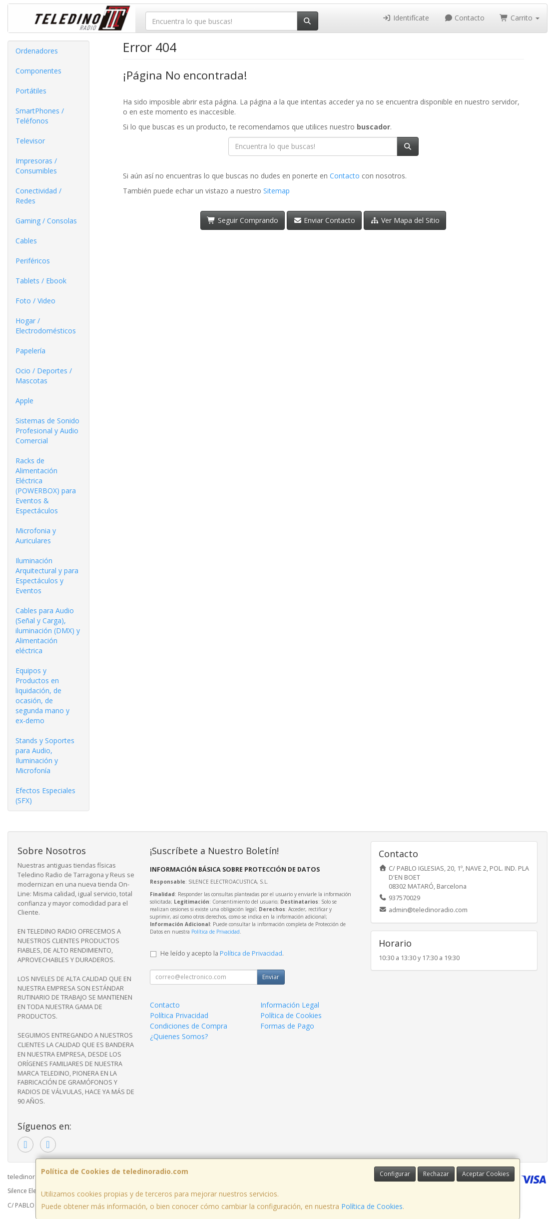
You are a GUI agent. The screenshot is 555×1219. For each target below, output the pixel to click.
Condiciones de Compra (188, 1026)
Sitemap (276, 190)
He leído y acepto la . (222, 953)
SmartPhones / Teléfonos (39, 115)
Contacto (464, 17)
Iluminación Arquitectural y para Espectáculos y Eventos (46, 575)
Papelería (30, 350)
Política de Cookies (372, 1206)
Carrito (520, 17)
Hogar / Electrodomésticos (45, 325)
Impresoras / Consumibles (36, 165)
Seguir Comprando (242, 220)
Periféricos (32, 260)
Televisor (30, 140)
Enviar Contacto (324, 220)
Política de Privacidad (215, 931)
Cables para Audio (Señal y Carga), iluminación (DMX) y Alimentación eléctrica (47, 630)
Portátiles (30, 90)
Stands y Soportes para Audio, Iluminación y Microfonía (44, 755)
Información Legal (289, 1005)
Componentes (38, 70)
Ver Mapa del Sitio (405, 220)
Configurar (395, 1174)
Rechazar (436, 1174)
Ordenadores (36, 50)
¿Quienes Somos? (179, 1036)
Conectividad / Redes (38, 195)
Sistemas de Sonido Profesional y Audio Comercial (47, 430)
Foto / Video (35, 300)
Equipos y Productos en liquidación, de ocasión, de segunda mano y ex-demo (42, 695)
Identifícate (405, 17)
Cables (26, 240)
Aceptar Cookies (485, 1174)
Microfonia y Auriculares (35, 535)
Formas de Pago (287, 1026)
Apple (24, 400)
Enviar (270, 977)
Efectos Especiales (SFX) (45, 795)
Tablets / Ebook (40, 280)
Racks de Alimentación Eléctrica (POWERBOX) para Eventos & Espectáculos (45, 485)
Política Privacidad (179, 1015)
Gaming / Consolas (46, 220)
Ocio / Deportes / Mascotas (43, 375)
